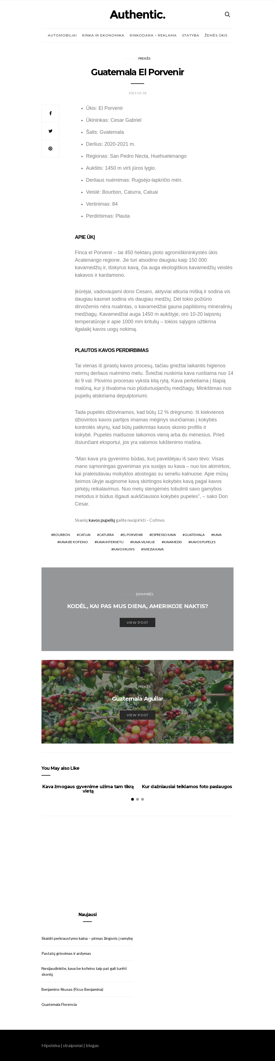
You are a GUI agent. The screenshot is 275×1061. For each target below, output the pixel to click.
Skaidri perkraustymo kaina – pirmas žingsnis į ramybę (87, 938)
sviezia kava (153, 549)
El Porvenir (132, 535)
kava (217, 535)
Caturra (106, 535)
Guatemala (195, 535)
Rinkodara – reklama (153, 35)
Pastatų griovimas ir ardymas (66, 953)
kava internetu (110, 542)
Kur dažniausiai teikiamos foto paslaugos (187, 786)
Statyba (190, 35)
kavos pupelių (102, 520)
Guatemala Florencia (59, 1004)
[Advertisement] (87, 864)
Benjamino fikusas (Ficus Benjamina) (72, 989)
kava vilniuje (143, 542)
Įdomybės (144, 594)
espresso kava (163, 535)
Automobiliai (62, 35)
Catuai (84, 535)
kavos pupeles (202, 542)
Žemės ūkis (216, 35)
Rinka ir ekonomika (103, 35)
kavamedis (173, 542)
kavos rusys (123, 549)
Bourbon (61, 535)
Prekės (144, 58)
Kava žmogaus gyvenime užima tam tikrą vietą (88, 789)
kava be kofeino (73, 542)
